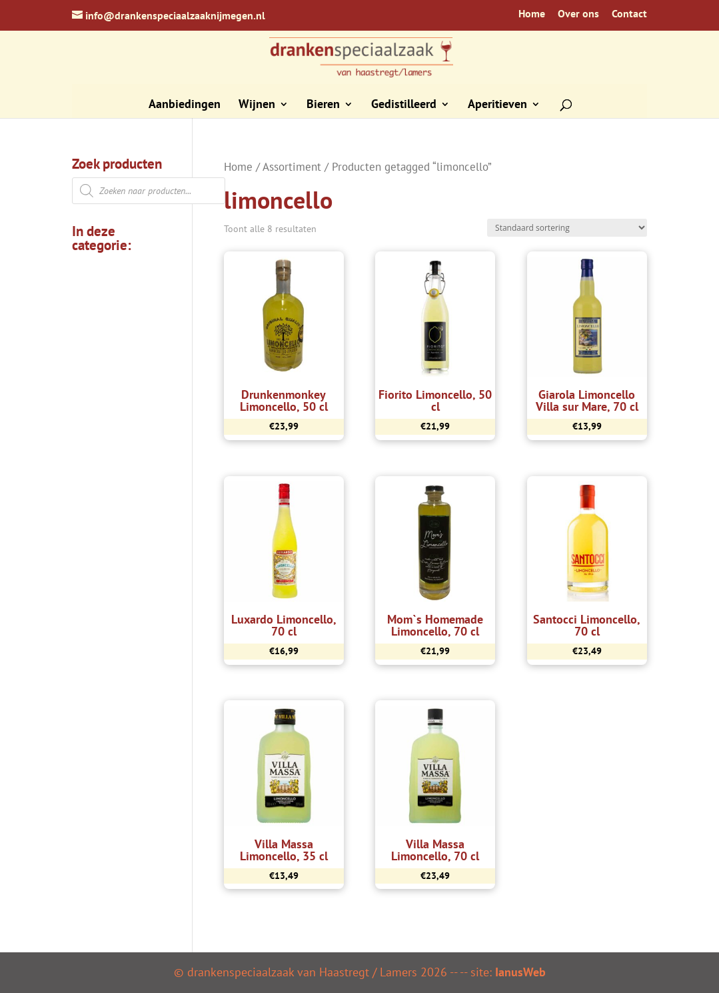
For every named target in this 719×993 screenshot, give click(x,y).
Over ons (578, 14)
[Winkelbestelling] (567, 228)
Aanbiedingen (185, 105)
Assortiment (292, 166)
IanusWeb (520, 972)
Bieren (323, 105)
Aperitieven (497, 105)
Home (531, 14)
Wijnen (257, 105)
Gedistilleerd (403, 105)
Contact (629, 14)
